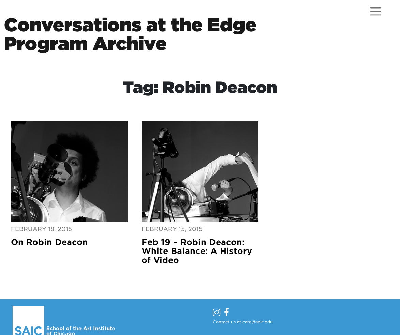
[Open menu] (375, 11)
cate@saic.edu (257, 321)
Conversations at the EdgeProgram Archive (130, 34)
